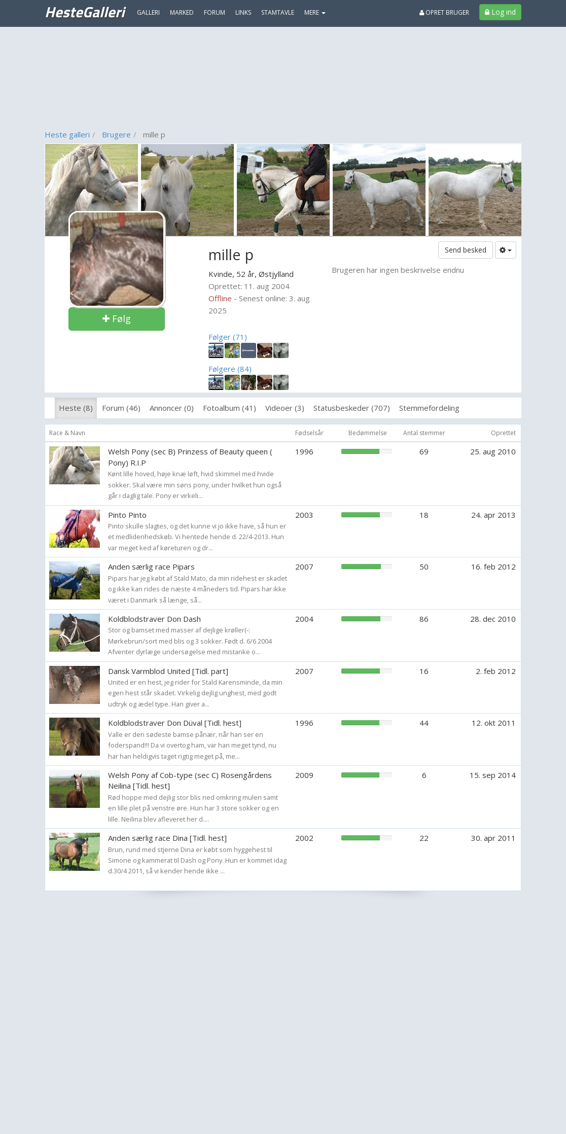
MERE (315, 12)
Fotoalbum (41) (229, 408)
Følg (116, 318)
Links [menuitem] (243, 12)
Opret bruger (444, 12)
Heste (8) (76, 408)
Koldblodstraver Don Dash (154, 619)
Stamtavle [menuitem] (277, 12)
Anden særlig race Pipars (151, 566)
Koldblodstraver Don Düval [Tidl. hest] (174, 723)
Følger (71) (227, 337)
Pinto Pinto (127, 515)
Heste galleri (67, 134)
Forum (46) (121, 408)
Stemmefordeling (429, 408)
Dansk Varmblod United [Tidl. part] (168, 671)
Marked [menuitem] (182, 12)
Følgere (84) (230, 369)
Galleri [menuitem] (148, 12)
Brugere (116, 134)
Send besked (465, 250)
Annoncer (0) (172, 408)
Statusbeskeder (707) (351, 408)
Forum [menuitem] (214, 12)
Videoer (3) (284, 408)
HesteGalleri (84, 12)
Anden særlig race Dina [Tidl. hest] (167, 838)
